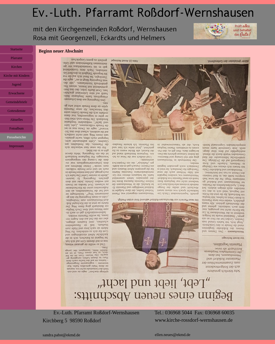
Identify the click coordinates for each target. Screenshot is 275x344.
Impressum (16, 146)
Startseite (16, 49)
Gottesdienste (16, 111)
